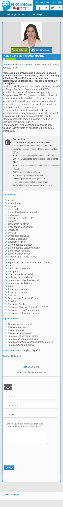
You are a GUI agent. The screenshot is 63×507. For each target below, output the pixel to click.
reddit (59, 7)
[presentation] (23, 453)
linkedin (53, 7)
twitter (46, 7)
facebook (39, 7)
